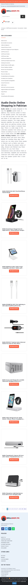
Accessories (20, 28)
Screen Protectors (5, 83)
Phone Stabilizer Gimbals (6, 67)
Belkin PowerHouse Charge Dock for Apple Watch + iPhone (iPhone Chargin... (13, 229)
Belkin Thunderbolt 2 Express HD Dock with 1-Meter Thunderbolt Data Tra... (13, 456)
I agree (14, 583)
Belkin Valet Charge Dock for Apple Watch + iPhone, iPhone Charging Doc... (13, 418)
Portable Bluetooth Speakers (7, 76)
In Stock (3, 556)
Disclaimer (3, 548)
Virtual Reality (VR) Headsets (7, 96)
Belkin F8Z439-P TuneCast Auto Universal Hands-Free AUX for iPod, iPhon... (13, 343)
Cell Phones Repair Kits (6, 58)
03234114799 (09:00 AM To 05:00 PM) (16, 6)
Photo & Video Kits (5, 74)
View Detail (14, 195)
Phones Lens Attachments (7, 69)
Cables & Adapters (5, 45)
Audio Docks (4, 41)
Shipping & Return (5, 539)
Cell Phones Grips (5, 56)
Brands (3, 557)
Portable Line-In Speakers (6, 78)
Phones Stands (4, 72)
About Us (3, 537)
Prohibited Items (5, 543)
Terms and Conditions (6, 541)
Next (25, 509)
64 (22, 509)
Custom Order (4, 559)
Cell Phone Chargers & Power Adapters (9, 49)
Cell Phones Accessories (11, 28)
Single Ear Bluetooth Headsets (8, 89)
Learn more (23, 581)
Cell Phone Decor (5, 52)
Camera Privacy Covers (6, 47)
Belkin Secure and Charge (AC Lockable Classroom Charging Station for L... (13, 380)
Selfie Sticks (3, 85)
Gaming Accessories (5, 63)
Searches (3, 561)
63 (20, 509)
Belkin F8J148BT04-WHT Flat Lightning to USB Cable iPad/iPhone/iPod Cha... (13, 305)
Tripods (2, 94)
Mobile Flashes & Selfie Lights (7, 65)
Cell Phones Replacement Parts (8, 61)
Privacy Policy (5, 546)
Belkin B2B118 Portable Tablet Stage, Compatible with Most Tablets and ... (12, 267)
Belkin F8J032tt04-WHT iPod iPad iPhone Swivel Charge (13, 192)
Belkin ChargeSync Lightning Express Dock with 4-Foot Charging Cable (12, 494)
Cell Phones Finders (5, 54)
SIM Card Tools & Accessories (7, 87)
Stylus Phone (4, 92)
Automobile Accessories (6, 43)
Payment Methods (5, 544)
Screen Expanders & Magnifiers (8, 81)
